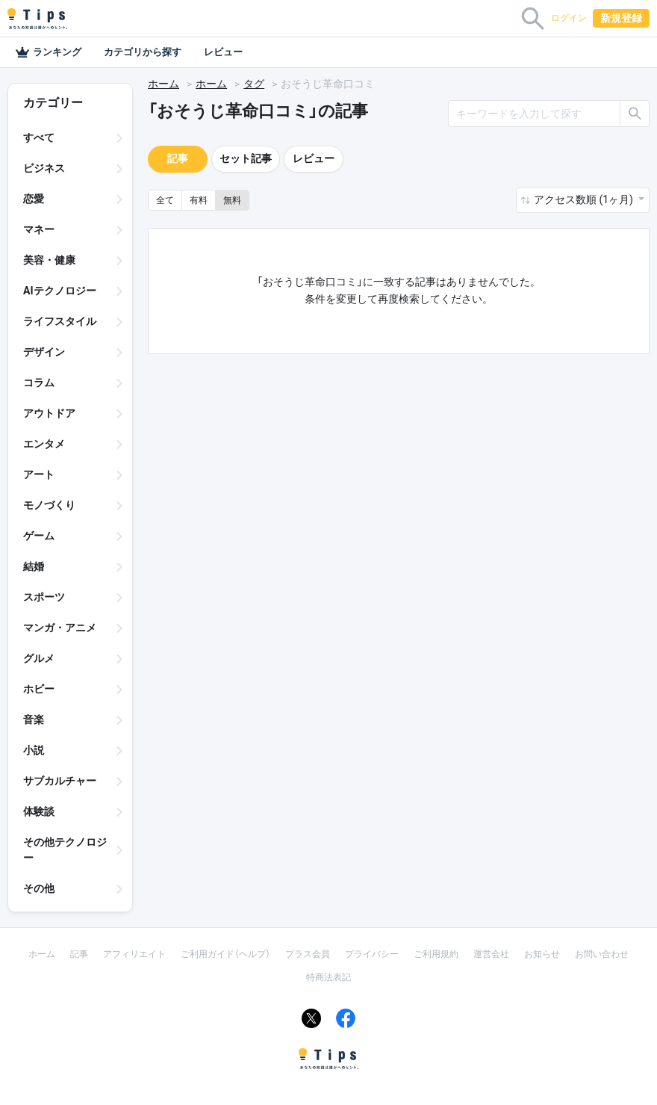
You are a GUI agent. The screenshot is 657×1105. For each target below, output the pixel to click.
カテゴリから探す (142, 52)
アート (39, 474)
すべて (39, 137)
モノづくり (49, 505)
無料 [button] (232, 200)
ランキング (48, 52)
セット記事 (245, 158)
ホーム (163, 84)
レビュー (223, 52)
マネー (39, 229)
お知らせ (542, 954)
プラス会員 (307, 954)
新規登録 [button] (621, 18)
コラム (39, 383)
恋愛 (33, 199)
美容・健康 (49, 260)
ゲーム (39, 536)
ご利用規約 (436, 954)
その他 (39, 888)
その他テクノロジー (65, 850)
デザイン (44, 352)
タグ (253, 84)
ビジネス (44, 168)
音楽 (33, 719)
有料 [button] (199, 200)
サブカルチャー (59, 781)
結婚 (33, 566)
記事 (177, 158)
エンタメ (44, 444)
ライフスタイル (59, 321)
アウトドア (49, 413)
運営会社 (491, 954)
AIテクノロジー (59, 291)
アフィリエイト (134, 954)
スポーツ (44, 597)
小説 (33, 750)
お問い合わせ (602, 954)
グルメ (39, 658)
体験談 (39, 811)
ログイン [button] (569, 18)
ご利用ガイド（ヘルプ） (225, 954)
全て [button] (165, 200)
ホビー (39, 689)
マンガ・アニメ (59, 628)
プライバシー (372, 954)
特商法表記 (328, 977)
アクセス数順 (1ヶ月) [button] (584, 199)
